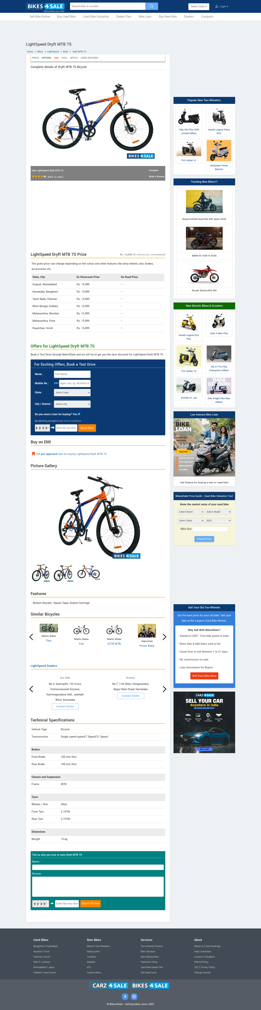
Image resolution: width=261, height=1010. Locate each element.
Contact (198, 957)
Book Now (87, 428)
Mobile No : (42, 383)
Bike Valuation (148, 951)
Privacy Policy (208, 967)
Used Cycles (49, 972)
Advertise (206, 951)
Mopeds (91, 962)
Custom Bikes (94, 972)
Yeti (81, 644)
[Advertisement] (131, 30)
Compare (207, 16)
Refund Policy (201, 962)
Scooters (91, 957)
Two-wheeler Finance (152, 946)
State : (39, 392)
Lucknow (45, 962)
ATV (89, 967)
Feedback (210, 957)
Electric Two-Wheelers (98, 946)
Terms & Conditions (72, 421)
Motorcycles (93, 951)
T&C (196, 967)
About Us (198, 946)
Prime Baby (147, 646)
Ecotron (130, 678)
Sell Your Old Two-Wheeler (204, 608)
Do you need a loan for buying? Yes (56, 414)
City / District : (43, 404)
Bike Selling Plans (150, 957)
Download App (213, 946)
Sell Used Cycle (148, 972)
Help (196, 951)
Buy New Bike (168, 16)
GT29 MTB (114, 644)
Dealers (189, 16)
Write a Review (156, 176)
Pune (47, 951)
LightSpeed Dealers (44, 666)
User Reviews (89, 58)
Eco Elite (65, 678)
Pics (64, 58)
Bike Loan (145, 16)
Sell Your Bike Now (204, 676)
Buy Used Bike (66, 16)
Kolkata (37, 972)
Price (35, 58)
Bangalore (38, 946)
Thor (49, 641)
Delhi (36, 962)
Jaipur (51, 967)
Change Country (202, 972)
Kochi (47, 957)
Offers (46, 58)
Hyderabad (51, 946)
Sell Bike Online (40, 16)
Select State (199, 6)
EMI (56, 58)
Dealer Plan (123, 16)
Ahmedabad (39, 967)
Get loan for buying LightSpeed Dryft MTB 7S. (71, 454)
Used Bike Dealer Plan (152, 967)
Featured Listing (149, 962)
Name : (39, 374)
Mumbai (37, 951)
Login (221, 6)
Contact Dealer (65, 706)
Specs (74, 58)
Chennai (37, 957)
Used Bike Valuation (96, 16)
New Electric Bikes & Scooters (204, 306)
